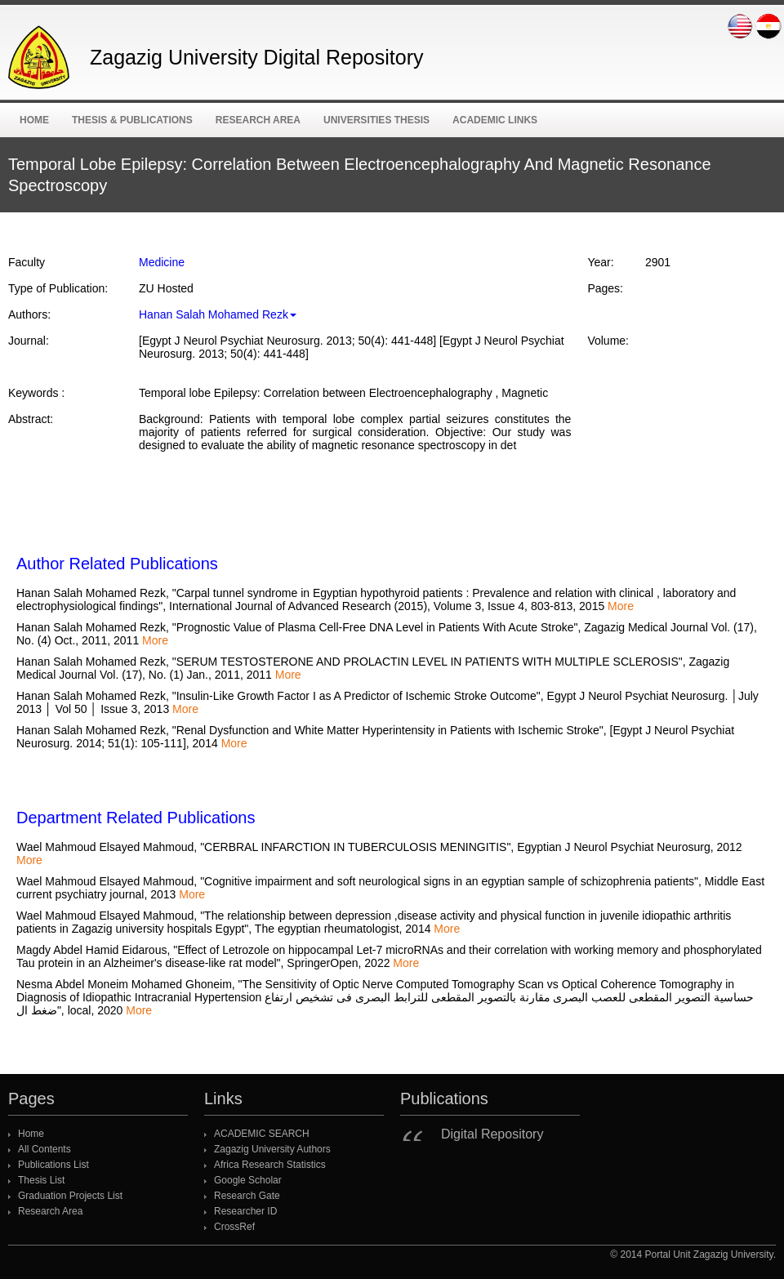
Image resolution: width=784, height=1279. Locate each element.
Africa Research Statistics (270, 1164)
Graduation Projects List (70, 1195)
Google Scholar (248, 1180)
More (621, 606)
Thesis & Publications (132, 120)
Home (34, 120)
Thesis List (41, 1180)
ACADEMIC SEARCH (262, 1133)
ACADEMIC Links (494, 120)
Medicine (162, 262)
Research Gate (247, 1195)
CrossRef (234, 1226)
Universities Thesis (376, 120)
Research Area (258, 120)
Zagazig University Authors (272, 1149)
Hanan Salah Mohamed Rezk (217, 314)
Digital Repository (492, 1134)
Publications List (53, 1164)
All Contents (44, 1149)
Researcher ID (245, 1211)
